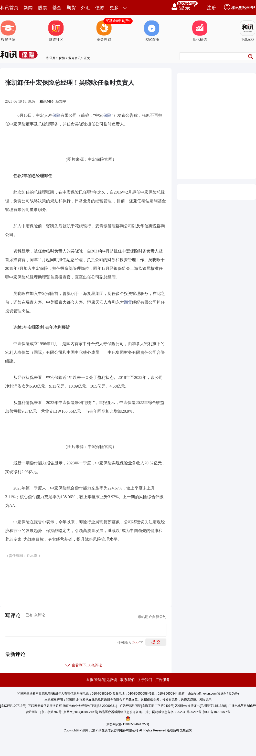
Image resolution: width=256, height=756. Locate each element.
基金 (56, 7)
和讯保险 (46, 101)
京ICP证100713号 (13, 706)
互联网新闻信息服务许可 (45, 706)
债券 (99, 7)
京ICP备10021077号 (216, 712)
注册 (211, 7)
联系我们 (127, 680)
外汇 (85, 7)
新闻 (28, 7)
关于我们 (145, 680)
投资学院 (8, 30)
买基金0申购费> (118, 21)
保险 (62, 58)
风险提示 (205, 699)
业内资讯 (74, 58)
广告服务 (162, 680)
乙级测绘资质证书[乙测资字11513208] (201, 706)
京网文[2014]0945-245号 (80, 712)
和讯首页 (9, 7)
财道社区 (56, 30)
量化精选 (199, 30)
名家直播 (151, 30)
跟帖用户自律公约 (152, 617)
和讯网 (51, 58)
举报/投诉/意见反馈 (101, 680)
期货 (71, 7)
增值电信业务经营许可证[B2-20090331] (90, 706)
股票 (42, 7)
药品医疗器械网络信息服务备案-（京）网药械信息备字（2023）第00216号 (150, 712)
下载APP (247, 30)
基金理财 (104, 30)
